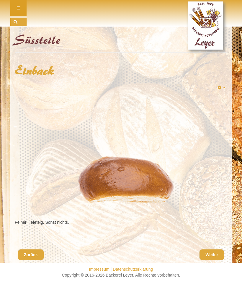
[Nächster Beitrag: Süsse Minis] (211, 254)
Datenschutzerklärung (133, 269)
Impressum (99, 269)
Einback (34, 71)
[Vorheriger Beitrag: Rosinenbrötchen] (31, 254)
